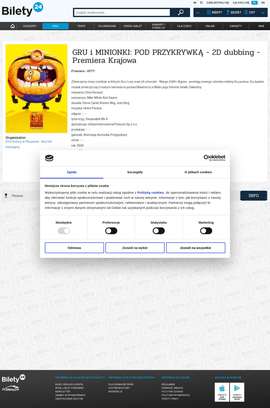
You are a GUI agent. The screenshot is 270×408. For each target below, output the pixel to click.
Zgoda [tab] (72, 172)
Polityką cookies (151, 192)
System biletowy (119, 388)
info (254, 195)
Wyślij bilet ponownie (69, 388)
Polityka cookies (172, 391)
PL (254, 2)
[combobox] (122, 12)
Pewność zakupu (172, 388)
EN (263, 2)
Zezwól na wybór (135, 248)
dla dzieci (184, 26)
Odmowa (74, 248)
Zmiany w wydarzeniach (70, 395)
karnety (236, 26)
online (210, 26)
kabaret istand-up (158, 26)
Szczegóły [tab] (135, 172)
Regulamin (168, 384)
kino (56, 26)
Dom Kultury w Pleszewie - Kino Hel (28, 141)
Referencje (115, 391)
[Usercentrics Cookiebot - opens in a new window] (206, 158)
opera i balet (133, 26)
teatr (81, 26)
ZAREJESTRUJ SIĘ (218, 2)
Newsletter (62, 391)
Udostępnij (12, 147)
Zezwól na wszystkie (195, 248)
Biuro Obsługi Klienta (69, 384)
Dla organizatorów (120, 384)
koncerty (29, 26)
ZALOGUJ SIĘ (241, 2)
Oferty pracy (170, 398)
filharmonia (107, 26)
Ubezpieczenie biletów (69, 398)
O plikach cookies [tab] (198, 172)
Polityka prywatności (176, 395)
